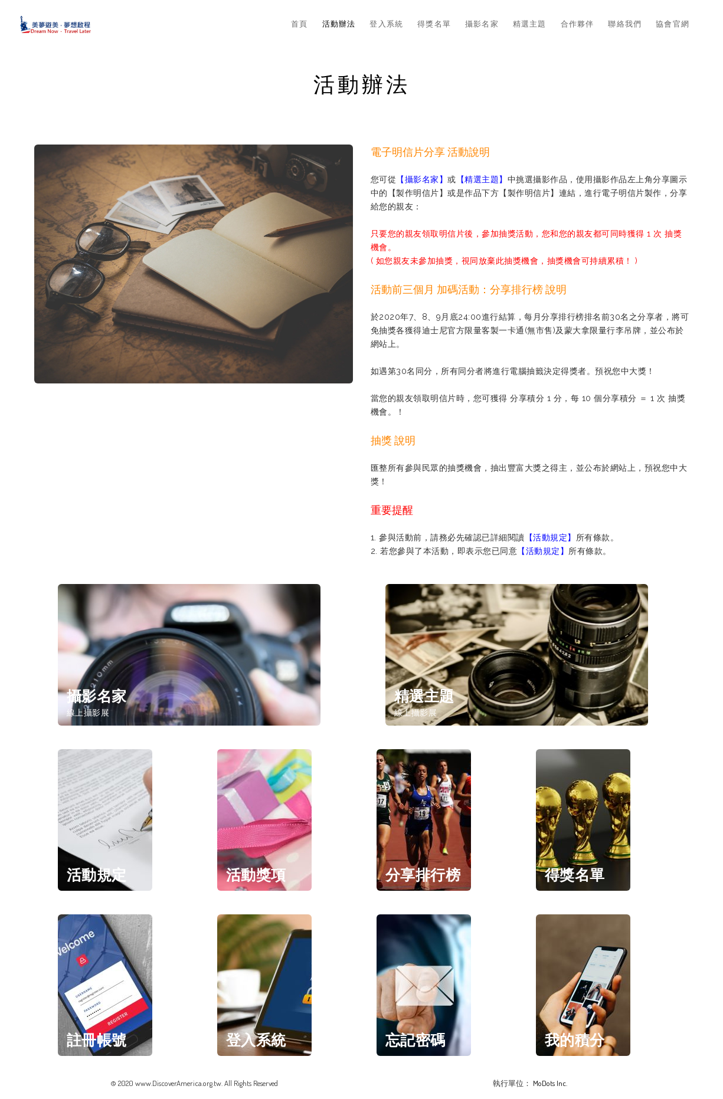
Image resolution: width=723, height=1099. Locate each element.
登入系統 (386, 23)
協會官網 (672, 23)
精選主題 (530, 23)
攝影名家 (482, 23)
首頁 (299, 23)
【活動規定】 (550, 537)
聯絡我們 (625, 23)
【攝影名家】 (421, 179)
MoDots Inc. (550, 1083)
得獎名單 (434, 23)
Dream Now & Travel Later (55, 24)
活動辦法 (339, 23)
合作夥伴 (577, 23)
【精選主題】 (482, 179)
